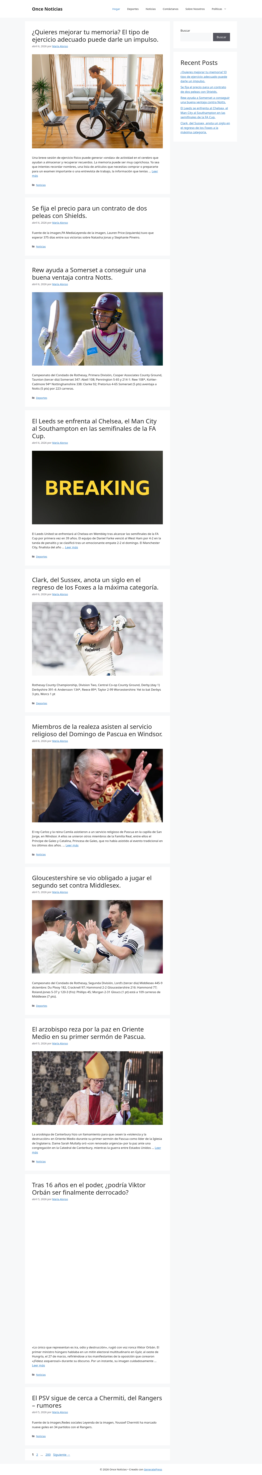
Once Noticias (47, 9)
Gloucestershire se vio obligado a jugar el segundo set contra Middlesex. (92, 881)
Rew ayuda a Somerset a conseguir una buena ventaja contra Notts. (89, 273)
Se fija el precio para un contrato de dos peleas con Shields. (89, 212)
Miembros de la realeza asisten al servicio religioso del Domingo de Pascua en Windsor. (97, 730)
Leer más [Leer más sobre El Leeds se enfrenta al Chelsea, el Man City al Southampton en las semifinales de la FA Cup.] (71, 547)
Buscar (185, 30)
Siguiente (61, 1455)
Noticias (151, 9)
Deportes (133, 9)
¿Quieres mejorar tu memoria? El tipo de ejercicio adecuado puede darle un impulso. (95, 35)
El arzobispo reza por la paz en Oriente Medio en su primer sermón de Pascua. (88, 1033)
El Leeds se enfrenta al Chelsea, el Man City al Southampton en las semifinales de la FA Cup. (94, 428)
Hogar (116, 9)
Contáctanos (170, 9)
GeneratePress (153, 1469)
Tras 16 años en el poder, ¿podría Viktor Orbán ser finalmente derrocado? (89, 1188)
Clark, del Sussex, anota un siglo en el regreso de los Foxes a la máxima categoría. (95, 583)
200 (48, 1455)
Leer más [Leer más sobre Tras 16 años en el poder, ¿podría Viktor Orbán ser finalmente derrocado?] (38, 1365)
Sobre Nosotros (195, 9)
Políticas (221, 9)
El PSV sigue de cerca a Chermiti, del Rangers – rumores (97, 1401)
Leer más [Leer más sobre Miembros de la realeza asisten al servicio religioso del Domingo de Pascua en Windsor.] (72, 845)
